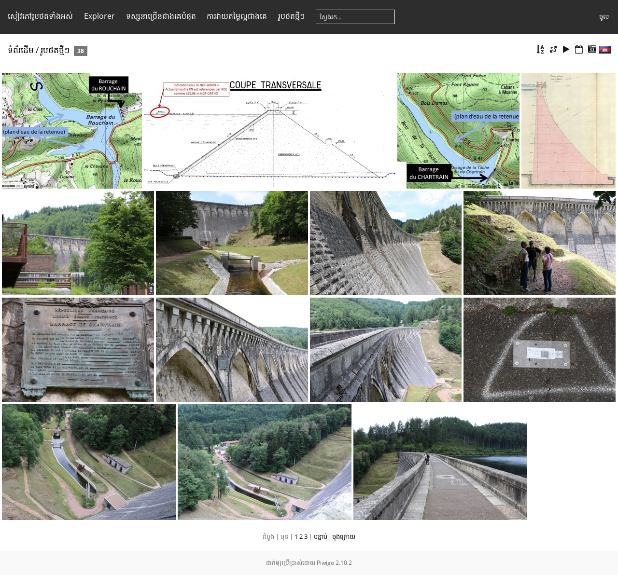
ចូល (604, 16)
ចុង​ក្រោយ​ (343, 536)
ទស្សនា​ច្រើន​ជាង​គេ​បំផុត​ (161, 16)
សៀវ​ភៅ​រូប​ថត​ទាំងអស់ (40, 16)
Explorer (99, 16)
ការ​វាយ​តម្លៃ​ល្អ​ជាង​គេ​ (237, 16)
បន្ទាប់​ (320, 536)
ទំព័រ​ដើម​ (21, 49)
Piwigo (325, 563)
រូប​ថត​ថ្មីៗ (291, 16)
